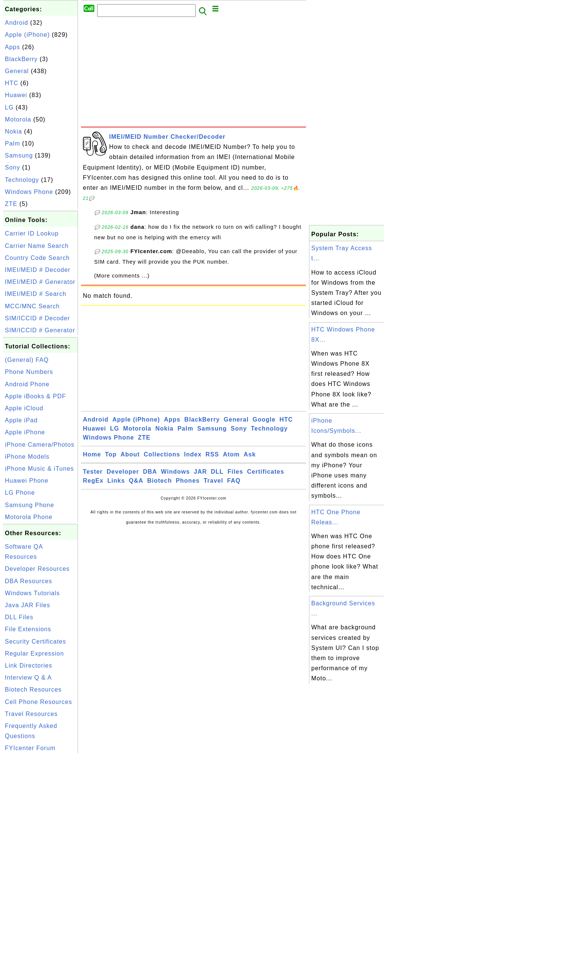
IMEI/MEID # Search (35, 294)
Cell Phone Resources (38, 702)
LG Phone (20, 492)
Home (92, 454)
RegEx (93, 480)
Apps (12, 47)
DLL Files (19, 617)
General (17, 71)
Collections (162, 454)
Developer (122, 471)
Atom (231, 454)
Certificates (265, 471)
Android (16, 23)
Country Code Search (37, 258)
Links (116, 480)
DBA (150, 471)
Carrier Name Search (37, 246)
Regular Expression (34, 653)
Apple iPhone (25, 432)
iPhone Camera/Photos (39, 444)
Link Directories (28, 665)
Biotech (159, 480)
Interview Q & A (28, 677)
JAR (200, 471)
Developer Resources (37, 569)
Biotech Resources (33, 689)
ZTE (11, 204)
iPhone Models (27, 456)
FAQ (234, 480)
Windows (175, 471)
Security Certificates (35, 641)
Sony (12, 167)
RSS (212, 454)
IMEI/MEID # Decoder (37, 270)
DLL (217, 471)
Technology (22, 180)
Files (235, 471)
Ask (250, 454)
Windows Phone (29, 192)
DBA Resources (28, 581)
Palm (12, 143)
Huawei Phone (26, 480)
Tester (93, 471)
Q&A (136, 480)
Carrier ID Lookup (31, 233)
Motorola (18, 119)
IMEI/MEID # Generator (40, 282)
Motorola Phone (28, 517)
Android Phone (27, 384)
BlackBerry (21, 59)
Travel (213, 480)
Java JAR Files (27, 605)
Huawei (16, 95)
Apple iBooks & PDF (35, 396)
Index (193, 454)
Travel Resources (31, 714)
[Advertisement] (193, 73)
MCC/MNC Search (32, 306)
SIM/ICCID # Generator (40, 330)
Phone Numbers (29, 372)
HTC (11, 83)
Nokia (13, 131)
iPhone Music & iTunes (39, 468)
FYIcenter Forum (30, 748)
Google (264, 419)
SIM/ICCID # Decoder (37, 318)
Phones (188, 480)
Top (111, 454)
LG (9, 107)
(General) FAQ (27, 360)
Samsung (19, 155)
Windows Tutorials (32, 593)
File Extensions (28, 629)
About (130, 454)
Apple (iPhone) (27, 35)
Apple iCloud (24, 408)
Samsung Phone (29, 505)
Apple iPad (21, 420)
